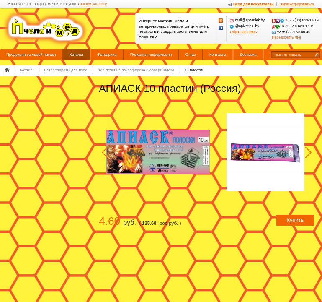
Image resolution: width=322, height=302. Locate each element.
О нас (190, 54)
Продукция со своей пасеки (31, 54)
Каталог (77, 54)
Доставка (248, 54)
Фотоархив (106, 54)
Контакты (217, 54)
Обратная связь (243, 32)
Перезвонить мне (286, 37)
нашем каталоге (93, 4)
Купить (295, 220)
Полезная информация (151, 54)
